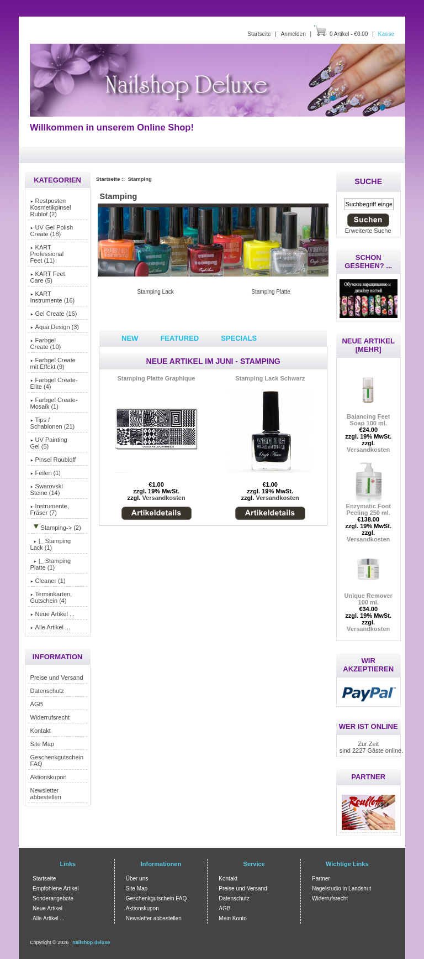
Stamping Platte (270, 291)
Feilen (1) (45, 473)
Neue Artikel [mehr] (368, 345)
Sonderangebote (53, 898)
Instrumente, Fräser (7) (49, 509)
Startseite (259, 34)
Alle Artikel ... (50, 627)
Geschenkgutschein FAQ (57, 760)
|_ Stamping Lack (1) (50, 544)
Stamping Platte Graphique (156, 378)
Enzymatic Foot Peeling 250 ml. (368, 506)
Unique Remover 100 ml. (368, 596)
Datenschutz (47, 690)
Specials (239, 338)
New (129, 338)
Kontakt (40, 730)
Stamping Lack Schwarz (270, 378)
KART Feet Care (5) (47, 277)
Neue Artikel (47, 908)
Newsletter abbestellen (45, 793)
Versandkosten (163, 497)
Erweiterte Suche (368, 230)
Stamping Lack (155, 291)
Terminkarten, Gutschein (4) (51, 597)
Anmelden (293, 34)
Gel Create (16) (53, 313)
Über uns (137, 878)
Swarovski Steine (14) (46, 489)
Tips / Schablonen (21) (52, 423)
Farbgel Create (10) (45, 343)
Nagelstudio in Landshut (341, 888)
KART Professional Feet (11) (47, 254)
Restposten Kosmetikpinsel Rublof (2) (50, 207)
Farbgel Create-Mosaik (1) (54, 403)
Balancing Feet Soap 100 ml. (368, 417)
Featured (179, 338)
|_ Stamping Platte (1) (50, 564)
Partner (321, 878)
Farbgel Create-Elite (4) (54, 383)
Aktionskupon (48, 777)
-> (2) (55, 527)
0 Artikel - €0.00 (349, 34)
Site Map (42, 744)
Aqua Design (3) (55, 327)
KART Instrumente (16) (52, 297)
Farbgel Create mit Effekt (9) (53, 363)
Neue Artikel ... (52, 614)
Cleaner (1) (48, 580)
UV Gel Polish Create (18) (51, 230)
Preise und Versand (56, 677)
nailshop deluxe (91, 942)
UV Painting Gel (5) (48, 443)
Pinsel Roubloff (53, 459)
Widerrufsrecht (50, 717)
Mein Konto (233, 918)
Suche (368, 181)
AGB (36, 704)
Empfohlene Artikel (55, 888)
